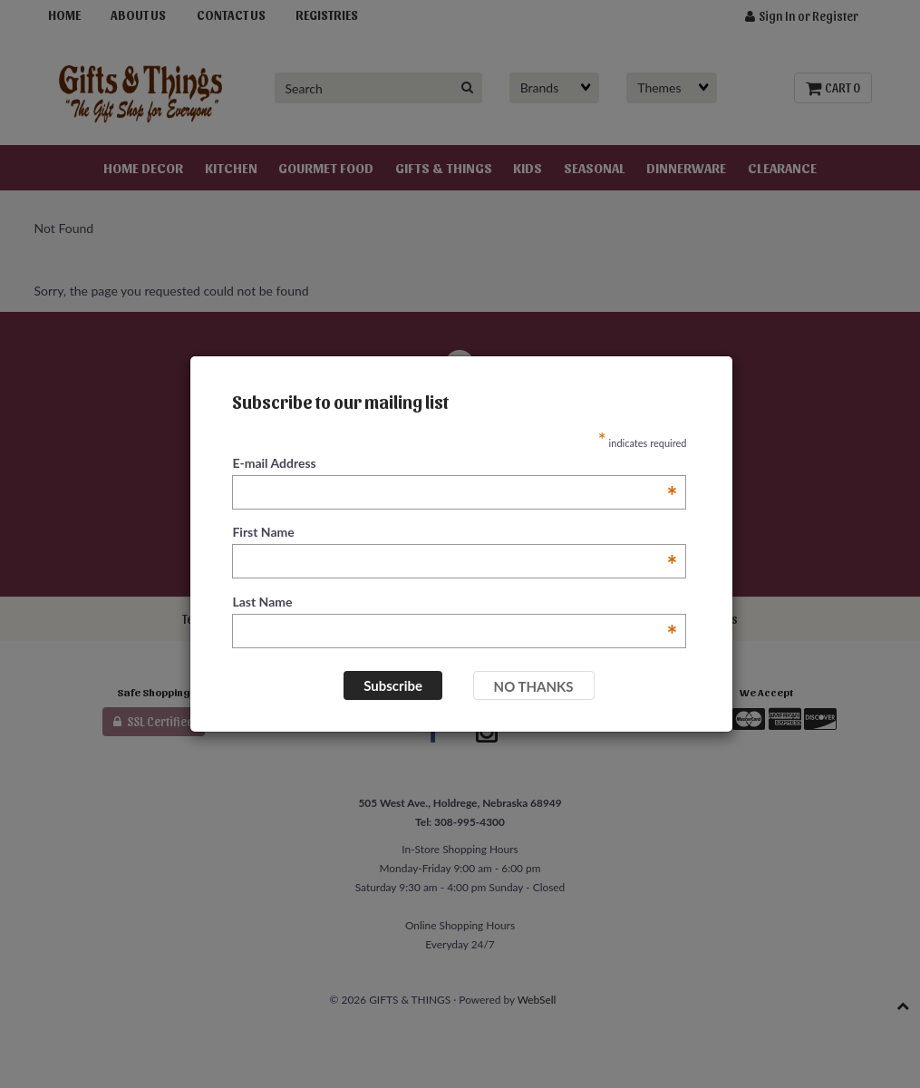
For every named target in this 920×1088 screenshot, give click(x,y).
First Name (454, 532)
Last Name (454, 602)
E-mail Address (454, 463)
